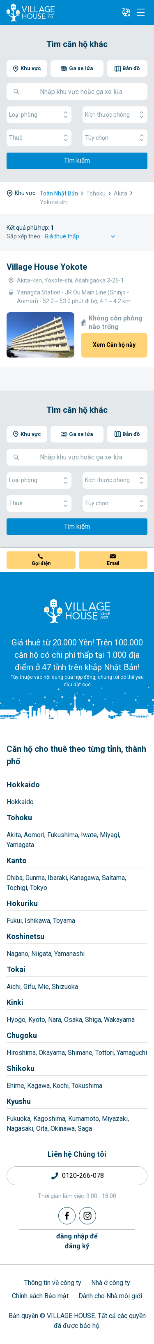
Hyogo (16, 1020)
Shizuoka (65, 987)
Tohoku (19, 817)
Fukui (14, 921)
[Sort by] (81, 236)
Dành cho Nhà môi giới (110, 1296)
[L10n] (126, 12)
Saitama (113, 878)
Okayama (52, 1053)
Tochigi (17, 888)
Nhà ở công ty (110, 1283)
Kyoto (36, 1020)
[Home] (77, 610)
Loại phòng (39, 114)
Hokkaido (23, 784)
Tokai (16, 969)
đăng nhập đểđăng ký (77, 1241)
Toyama (64, 921)
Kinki (15, 1002)
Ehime (15, 1086)
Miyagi (109, 835)
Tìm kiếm (77, 161)
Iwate (89, 835)
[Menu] (140, 12)
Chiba (15, 878)
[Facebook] (67, 1215)
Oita (42, 1128)
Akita (14, 835)
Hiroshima (21, 1053)
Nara (54, 1020)
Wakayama (119, 1020)
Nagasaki (20, 1128)
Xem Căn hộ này (114, 344)
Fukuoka (18, 1119)
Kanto (17, 860)
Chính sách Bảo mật (40, 1296)
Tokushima (86, 1086)
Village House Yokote (47, 267)
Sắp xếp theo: (24, 236)
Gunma (35, 878)
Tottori (104, 1053)
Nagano (17, 954)
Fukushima (62, 835)
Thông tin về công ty (52, 1283)
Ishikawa (37, 921)
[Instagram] (87, 1215)
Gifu (29, 987)
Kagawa (38, 1086)
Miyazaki (115, 1119)
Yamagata (20, 845)
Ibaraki (57, 878)
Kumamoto (83, 1119)
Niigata (41, 954)
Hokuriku (22, 903)
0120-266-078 (83, 1175)
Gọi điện (41, 563)
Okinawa (63, 1128)
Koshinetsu (25, 936)
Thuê (39, 137)
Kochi (61, 1086)
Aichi (14, 987)
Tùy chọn (115, 137)
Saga (85, 1128)
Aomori (34, 835)
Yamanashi (69, 954)
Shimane (80, 1053)
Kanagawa (84, 878)
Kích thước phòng (115, 114)
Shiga (93, 1020)
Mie (43, 987)
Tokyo (38, 888)
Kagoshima (49, 1119)
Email (113, 563)
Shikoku (20, 1068)
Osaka (73, 1020)
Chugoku (22, 1035)
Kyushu (19, 1101)
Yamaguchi (132, 1053)
